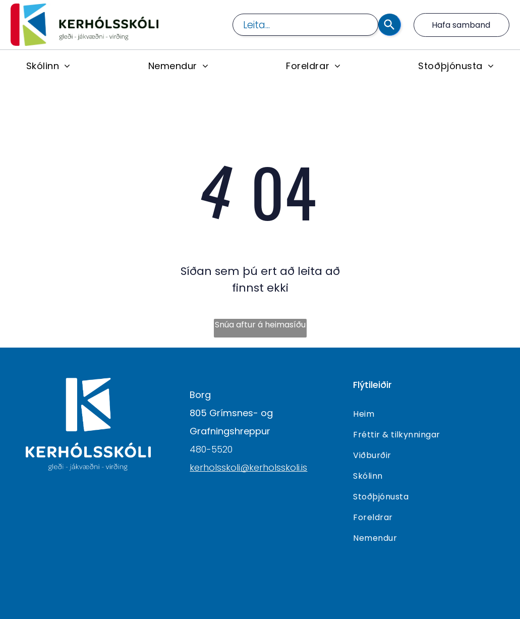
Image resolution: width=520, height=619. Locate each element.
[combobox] (305, 25)
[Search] (389, 25)
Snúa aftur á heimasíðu (260, 324)
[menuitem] (48, 65)
